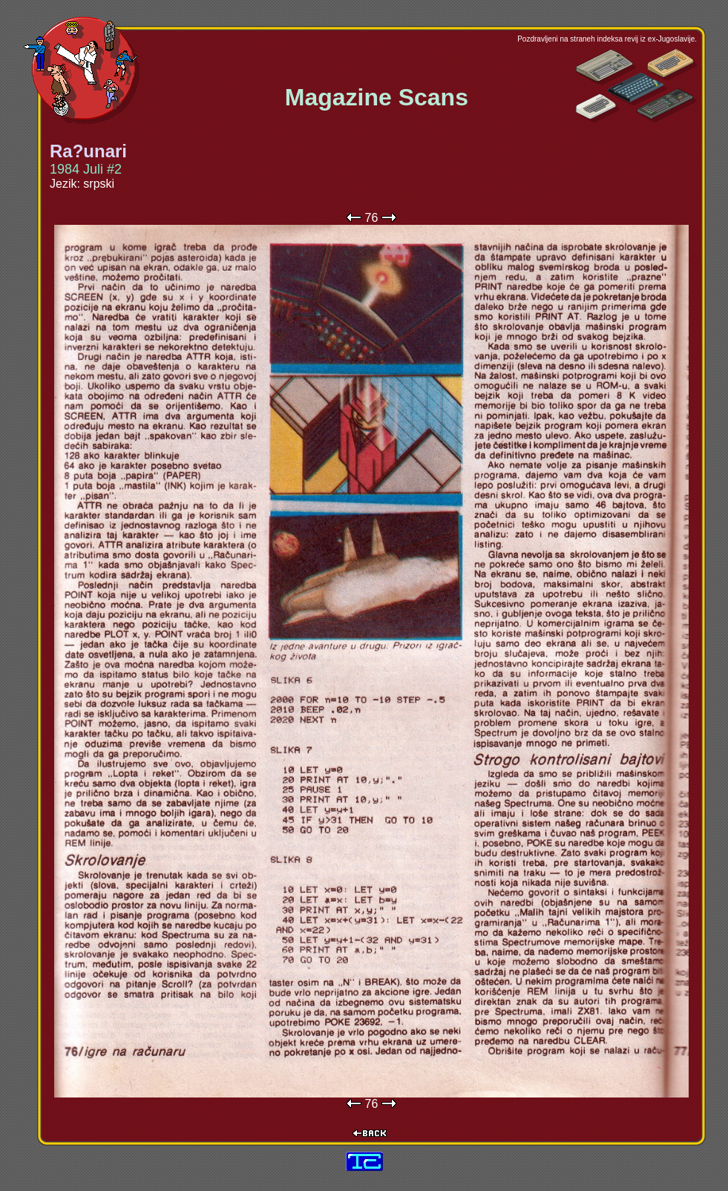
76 (371, 217)
